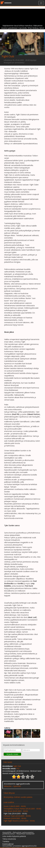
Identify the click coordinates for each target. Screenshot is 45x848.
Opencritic (17, 786)
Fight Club (17, 766)
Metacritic (8, 786)
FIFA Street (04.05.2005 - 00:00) (16, 811)
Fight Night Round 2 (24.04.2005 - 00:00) (19, 821)
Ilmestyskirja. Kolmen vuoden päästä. (18, 797)
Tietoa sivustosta (9, 839)
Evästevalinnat (8, 844)
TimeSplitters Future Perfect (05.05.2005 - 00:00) (22, 809)
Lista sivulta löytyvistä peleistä (14, 836)
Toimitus (5, 841)
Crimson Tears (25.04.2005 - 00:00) (17, 816)
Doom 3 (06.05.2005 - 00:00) (15, 806)
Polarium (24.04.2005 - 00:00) (15, 818)
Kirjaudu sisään (12, 754)
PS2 (17, 768)
